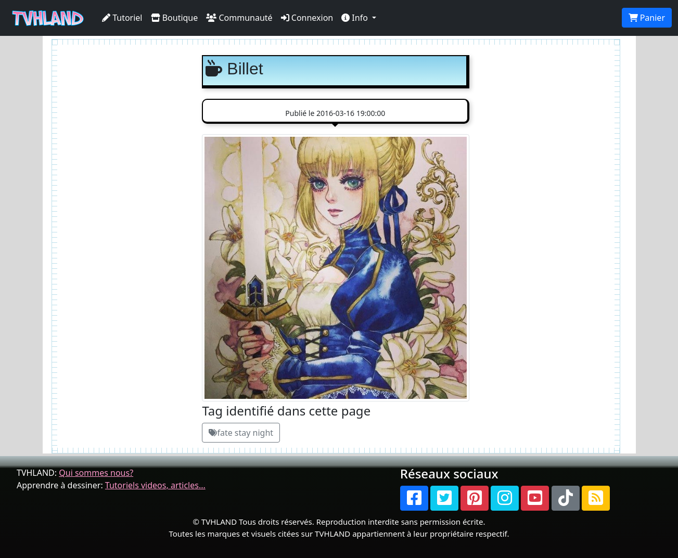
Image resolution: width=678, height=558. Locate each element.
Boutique (174, 17)
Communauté (239, 17)
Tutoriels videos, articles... (155, 485)
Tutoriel (122, 17)
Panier (647, 17)
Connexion (307, 17)
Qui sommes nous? (96, 472)
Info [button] (355, 17)
